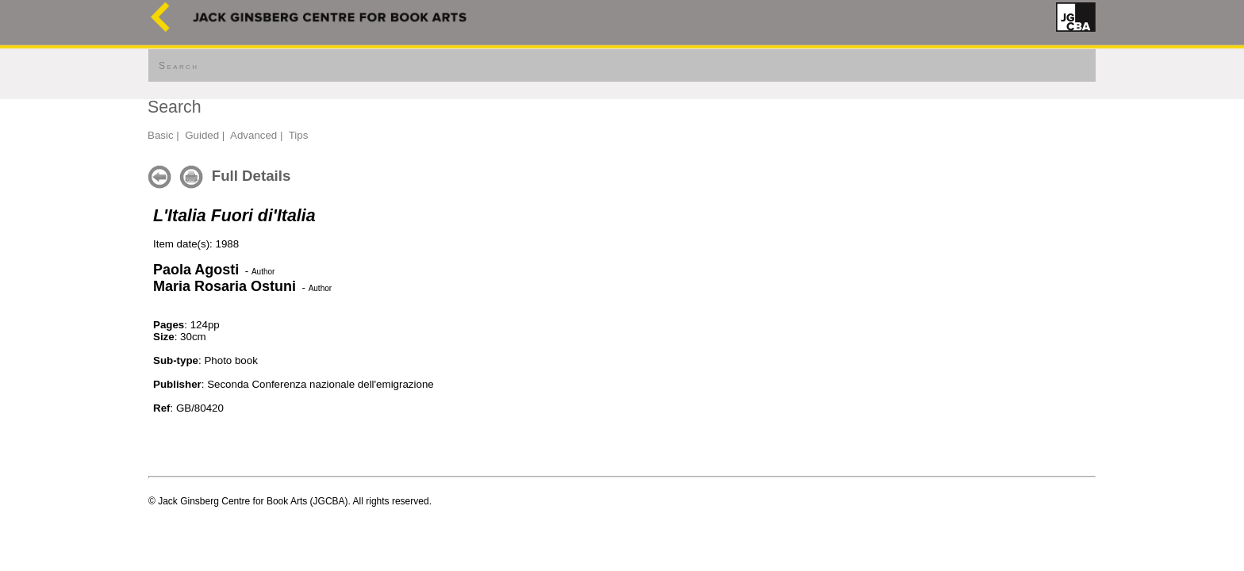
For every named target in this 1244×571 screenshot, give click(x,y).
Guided (202, 135)
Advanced (253, 135)
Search (178, 65)
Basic (161, 135)
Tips (299, 135)
